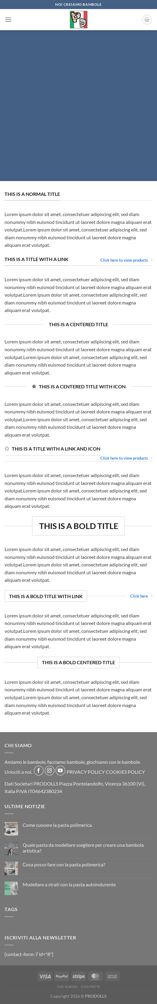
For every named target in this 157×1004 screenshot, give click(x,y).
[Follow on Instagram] (50, 771)
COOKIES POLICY (125, 772)
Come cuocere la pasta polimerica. (58, 825)
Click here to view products (126, 260)
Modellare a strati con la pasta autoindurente (69, 884)
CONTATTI (90, 986)
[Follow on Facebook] (39, 771)
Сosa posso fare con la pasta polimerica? (64, 864)
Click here (141, 596)
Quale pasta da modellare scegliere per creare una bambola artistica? (83, 847)
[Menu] (8, 19)
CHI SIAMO (67, 986)
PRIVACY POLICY (86, 772)
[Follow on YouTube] (60, 771)
